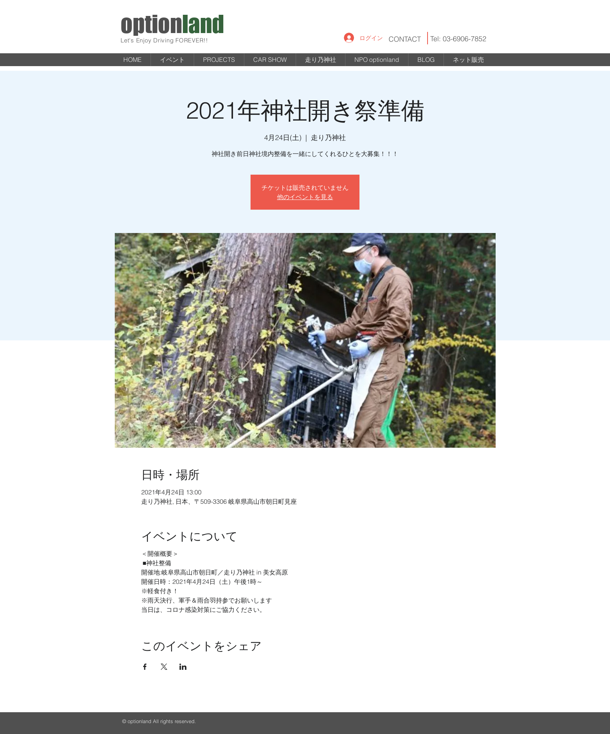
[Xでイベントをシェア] (164, 667)
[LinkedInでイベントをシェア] (183, 667)
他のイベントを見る (305, 197)
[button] (219, 59)
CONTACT (405, 39)
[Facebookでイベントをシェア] (145, 667)
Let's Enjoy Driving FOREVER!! (164, 40)
